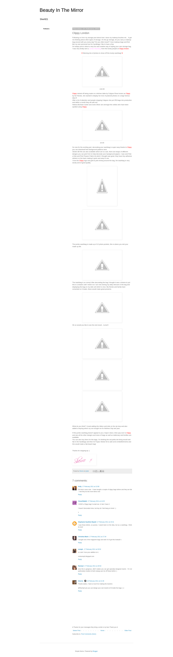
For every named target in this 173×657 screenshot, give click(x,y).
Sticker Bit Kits (77, 152)
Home (102, 630)
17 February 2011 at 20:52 (92, 549)
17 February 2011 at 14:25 (96, 501)
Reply (80, 494)
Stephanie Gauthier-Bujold (87, 522)
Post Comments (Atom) (88, 634)
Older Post (127, 630)
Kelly (80, 486)
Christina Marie (83, 537)
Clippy (128, 433)
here (105, 149)
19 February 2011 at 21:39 (95, 581)
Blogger (95, 651)
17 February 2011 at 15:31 (105, 522)
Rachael (81, 566)
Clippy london (124, 49)
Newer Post (76, 630)
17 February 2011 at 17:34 (97, 537)
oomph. (80, 549)
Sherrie (80, 581)
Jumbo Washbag (95, 49)
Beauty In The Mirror (61, 10)
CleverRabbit (82, 501)
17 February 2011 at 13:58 (90, 486)
